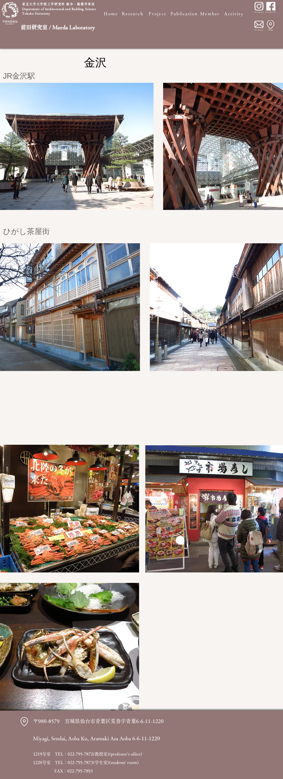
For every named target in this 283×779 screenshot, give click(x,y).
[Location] (270, 24)
